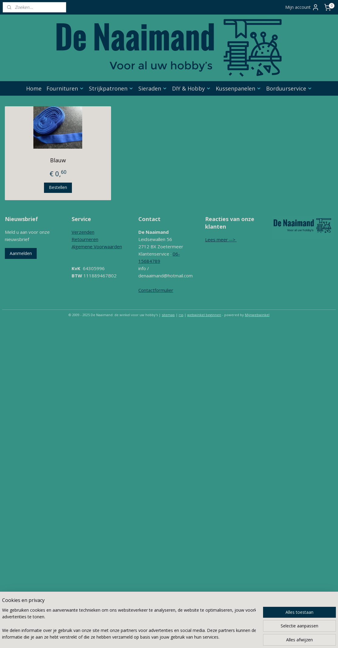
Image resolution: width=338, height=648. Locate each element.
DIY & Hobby (191, 88)
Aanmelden (21, 253)
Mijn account (302, 7)
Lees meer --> (221, 239)
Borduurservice (289, 88)
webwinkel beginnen (204, 314)
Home (34, 88)
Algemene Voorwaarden (97, 246)
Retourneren (85, 239)
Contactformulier (155, 290)
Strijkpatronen (111, 88)
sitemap (168, 314)
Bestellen (58, 187)
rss (181, 314)
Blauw (58, 160)
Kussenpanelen (238, 88)
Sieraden (152, 88)
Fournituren (65, 88)
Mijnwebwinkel (257, 314)
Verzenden (83, 232)
